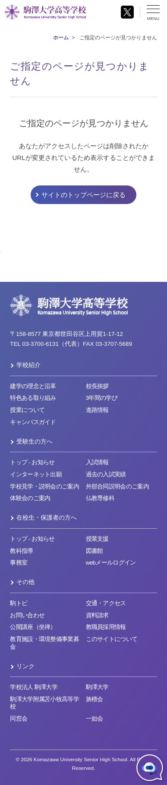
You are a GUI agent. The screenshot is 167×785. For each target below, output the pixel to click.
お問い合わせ (27, 615)
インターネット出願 (36, 474)
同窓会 (18, 718)
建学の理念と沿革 (33, 386)
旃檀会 (94, 699)
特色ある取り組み (33, 398)
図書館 (94, 551)
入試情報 (97, 462)
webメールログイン (111, 562)
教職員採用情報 (106, 627)
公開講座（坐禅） (33, 627)
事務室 (18, 562)
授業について (27, 410)
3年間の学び (101, 398)
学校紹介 (28, 365)
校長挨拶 (97, 386)
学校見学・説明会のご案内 (44, 486)
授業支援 (97, 539)
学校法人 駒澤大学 (33, 687)
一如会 (94, 718)
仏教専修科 (100, 498)
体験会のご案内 (30, 498)
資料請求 (97, 615)
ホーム (61, 38)
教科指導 (21, 551)
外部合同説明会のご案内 (117, 486)
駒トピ (18, 603)
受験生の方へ (34, 441)
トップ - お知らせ (32, 462)
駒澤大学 (97, 687)
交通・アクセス (106, 603)
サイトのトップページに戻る (83, 194)
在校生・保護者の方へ (46, 517)
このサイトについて (112, 639)
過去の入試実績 (106, 474)
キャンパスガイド (33, 422)
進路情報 (97, 410)
